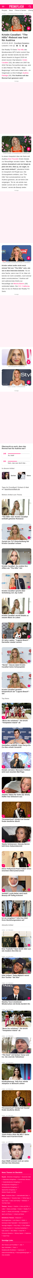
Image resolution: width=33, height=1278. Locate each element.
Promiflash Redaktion (21, 43)
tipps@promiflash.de (12, 489)
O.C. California (23, 286)
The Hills (20, 50)
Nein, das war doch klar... (17, 463)
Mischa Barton (18, 283)
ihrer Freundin (13, 159)
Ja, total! (11, 455)
